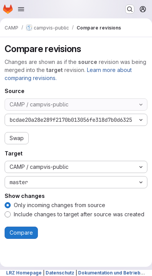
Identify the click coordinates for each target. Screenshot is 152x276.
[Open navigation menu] (21, 9)
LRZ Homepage (24, 273)
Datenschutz (60, 273)
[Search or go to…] (129, 9)
